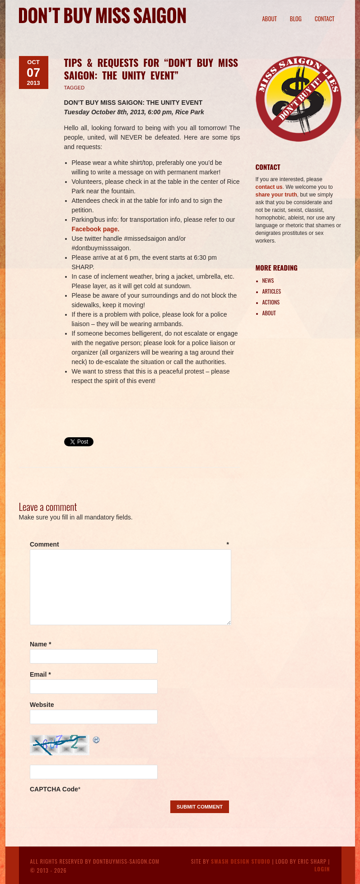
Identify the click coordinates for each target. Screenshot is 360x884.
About (269, 18)
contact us (269, 187)
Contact (325, 18)
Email (40, 674)
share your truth (276, 195)
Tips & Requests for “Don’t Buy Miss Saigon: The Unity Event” (151, 69)
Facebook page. (96, 229)
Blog (296, 18)
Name (40, 644)
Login (322, 869)
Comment (129, 544)
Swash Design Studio (241, 861)
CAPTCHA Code (54, 789)
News (268, 280)
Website (42, 704)
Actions (271, 302)
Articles (271, 291)
